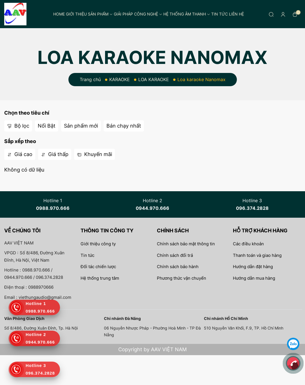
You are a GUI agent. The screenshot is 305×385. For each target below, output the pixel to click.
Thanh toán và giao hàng (257, 255)
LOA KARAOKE (153, 79)
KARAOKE (119, 79)
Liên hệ (236, 14)
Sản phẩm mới (81, 126)
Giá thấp (54, 154)
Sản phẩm (100, 14)
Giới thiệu (76, 14)
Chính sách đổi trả (175, 255)
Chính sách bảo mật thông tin (186, 243)
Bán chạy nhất (123, 126)
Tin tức (219, 14)
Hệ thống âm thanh (186, 14)
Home (59, 14)
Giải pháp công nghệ (138, 14)
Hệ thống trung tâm (100, 278)
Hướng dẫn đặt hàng (253, 266)
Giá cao (19, 154)
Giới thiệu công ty (98, 243)
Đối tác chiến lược (98, 266)
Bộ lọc (18, 126)
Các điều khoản (248, 243)
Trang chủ (90, 79)
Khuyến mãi (94, 154)
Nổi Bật (46, 126)
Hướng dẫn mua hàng (254, 278)
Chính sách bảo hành (178, 266)
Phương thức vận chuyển (181, 278)
